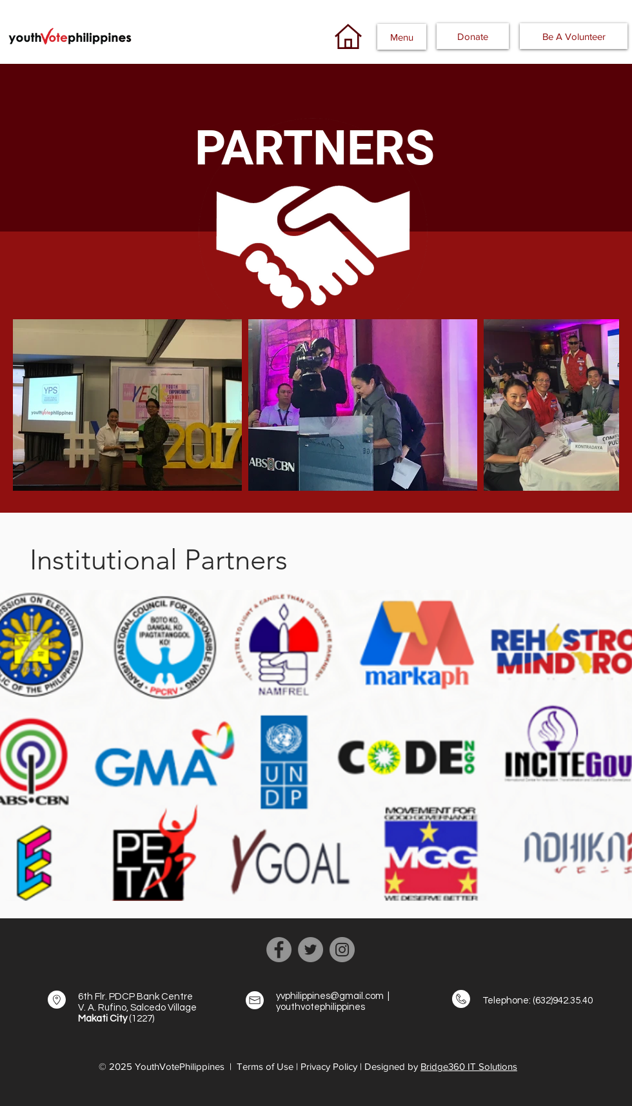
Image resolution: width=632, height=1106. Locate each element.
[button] (401, 37)
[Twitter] (310, 949)
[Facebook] (278, 949)
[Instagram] (342, 949)
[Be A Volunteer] (573, 36)
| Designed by (390, 1066)
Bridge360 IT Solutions (468, 1066)
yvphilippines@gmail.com (330, 996)
